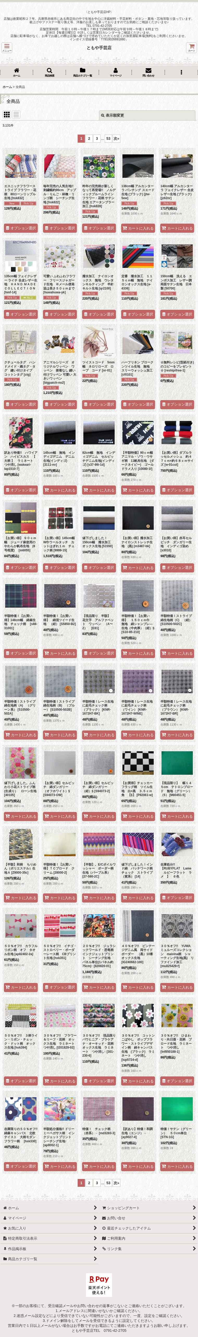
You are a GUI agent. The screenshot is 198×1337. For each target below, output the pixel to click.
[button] (6, 47)
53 (108, 138)
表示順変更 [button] (112, 115)
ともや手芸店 (99, 47)
